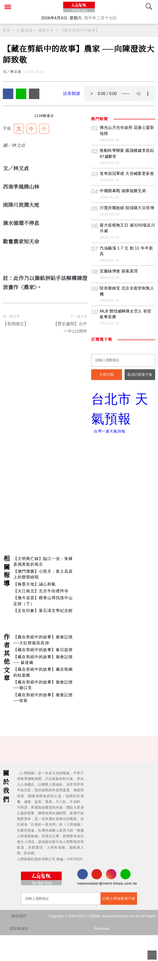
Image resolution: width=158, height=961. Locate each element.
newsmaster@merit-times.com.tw (105, 909)
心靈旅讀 (25, 30)
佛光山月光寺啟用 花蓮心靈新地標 (127, 187)
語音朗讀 (71, 94)
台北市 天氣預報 (123, 467)
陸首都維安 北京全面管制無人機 (127, 348)
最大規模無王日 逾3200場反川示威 (125, 285)
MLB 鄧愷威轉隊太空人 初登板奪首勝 (127, 371)
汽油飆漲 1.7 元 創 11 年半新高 (126, 308)
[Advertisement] (79, 521)
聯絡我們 (18, 942)
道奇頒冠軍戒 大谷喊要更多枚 (127, 230)
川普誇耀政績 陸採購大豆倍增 (127, 265)
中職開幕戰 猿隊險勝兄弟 (123, 248)
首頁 (7, 30)
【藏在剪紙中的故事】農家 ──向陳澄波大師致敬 (82, 30)
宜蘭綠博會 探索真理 (118, 328)
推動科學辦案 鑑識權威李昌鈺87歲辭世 (127, 210)
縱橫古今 (46, 30)
